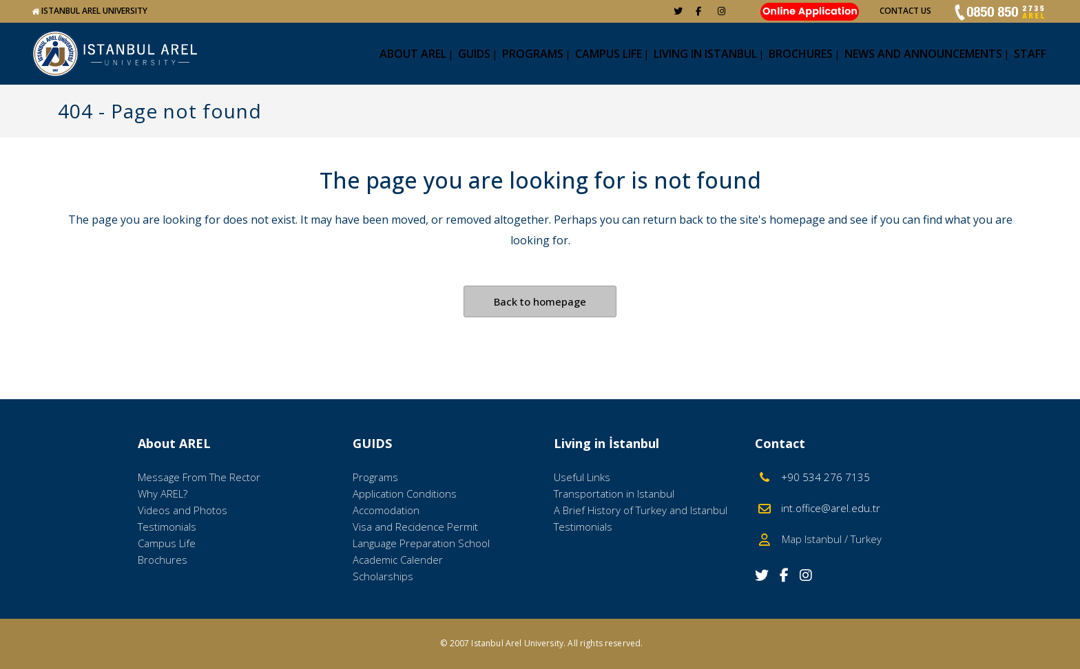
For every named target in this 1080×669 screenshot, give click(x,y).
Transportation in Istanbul (614, 493)
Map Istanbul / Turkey (827, 539)
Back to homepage (540, 301)
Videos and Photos (182, 510)
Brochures (162, 559)
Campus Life (167, 543)
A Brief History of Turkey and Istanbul (640, 510)
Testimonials (167, 526)
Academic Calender (398, 559)
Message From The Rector (199, 477)
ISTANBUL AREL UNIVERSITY (94, 11)
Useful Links (582, 477)
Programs (375, 477)
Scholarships (383, 576)
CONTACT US (905, 11)
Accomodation (386, 510)
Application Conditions (405, 493)
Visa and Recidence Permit (415, 526)
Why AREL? (162, 493)
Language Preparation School (421, 543)
